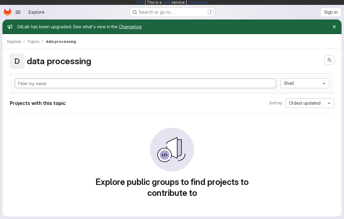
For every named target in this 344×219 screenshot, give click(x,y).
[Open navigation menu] (18, 12)
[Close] (334, 26)
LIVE (166, 2)
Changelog (198, 2)
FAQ (140, 2)
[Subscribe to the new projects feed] (329, 60)
